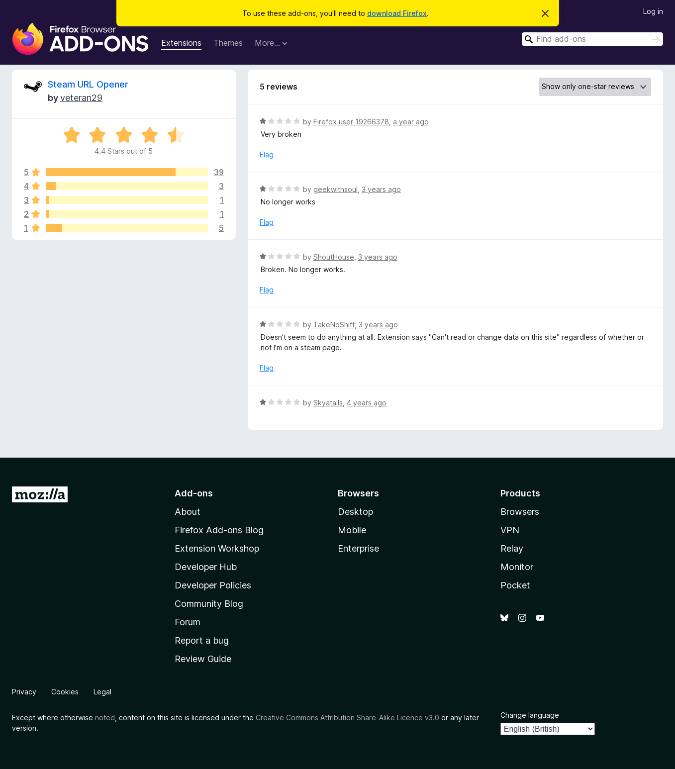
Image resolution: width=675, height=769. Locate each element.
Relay (511, 548)
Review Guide (203, 659)
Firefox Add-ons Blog (219, 530)
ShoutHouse (333, 257)
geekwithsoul (335, 189)
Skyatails (328, 402)
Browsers (519, 511)
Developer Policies (213, 585)
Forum (187, 622)
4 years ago (366, 402)
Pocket (515, 585)
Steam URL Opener (88, 84)
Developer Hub (206, 567)
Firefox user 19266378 (351, 121)
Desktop (355, 511)
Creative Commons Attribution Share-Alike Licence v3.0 (347, 717)
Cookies (65, 691)
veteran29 (81, 98)
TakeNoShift (334, 324)
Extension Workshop (217, 548)
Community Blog (209, 603)
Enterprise (358, 548)
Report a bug (202, 640)
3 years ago (381, 189)
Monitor (516, 567)
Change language (529, 715)
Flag (267, 154)
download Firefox (397, 13)
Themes (228, 43)
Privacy (24, 691)
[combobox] (592, 39)
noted (105, 717)
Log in (653, 11)
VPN (509, 530)
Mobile (352, 530)
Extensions (181, 43)
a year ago (411, 121)
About (187, 511)
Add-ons (194, 493)
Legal (102, 691)
